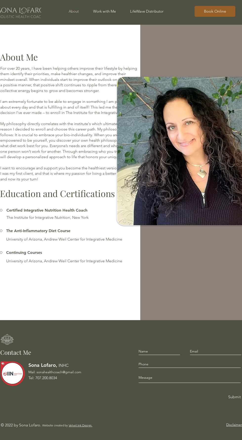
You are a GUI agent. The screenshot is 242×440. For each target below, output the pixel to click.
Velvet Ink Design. (80, 425)
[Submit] (234, 397)
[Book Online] (215, 11)
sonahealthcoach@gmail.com (59, 372)
